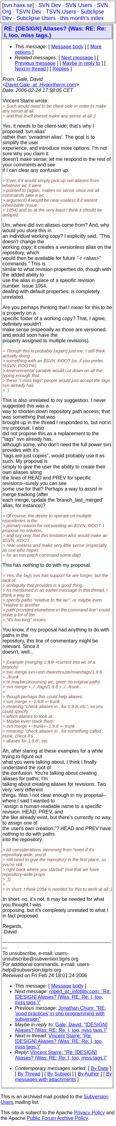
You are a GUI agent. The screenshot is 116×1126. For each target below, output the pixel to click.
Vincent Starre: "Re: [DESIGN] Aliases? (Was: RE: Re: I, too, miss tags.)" (59, 1041)
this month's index (82, 18)
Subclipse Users (36, 18)
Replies (61, 68)
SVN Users (78, 5)
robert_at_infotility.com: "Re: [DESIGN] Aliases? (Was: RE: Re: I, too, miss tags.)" (63, 997)
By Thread (29, 1073)
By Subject (59, 1073)
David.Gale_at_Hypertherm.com (40, 84)
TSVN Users (61, 12)
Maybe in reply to (81, 63)
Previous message (35, 63)
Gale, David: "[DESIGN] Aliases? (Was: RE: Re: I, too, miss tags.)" (61, 1027)
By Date (99, 1068)
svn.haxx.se (18, 5)
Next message (77, 57)
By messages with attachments (63, 1076)
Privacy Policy (89, 1112)
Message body (67, 46)
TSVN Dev (28, 12)
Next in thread (30, 68)
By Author (88, 1073)
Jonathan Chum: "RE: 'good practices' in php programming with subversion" (60, 1013)
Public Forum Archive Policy (57, 1118)
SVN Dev (49, 5)
